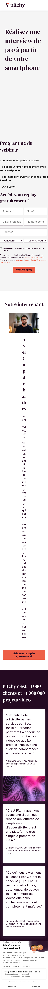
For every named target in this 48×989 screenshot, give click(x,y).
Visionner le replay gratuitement (24, 662)
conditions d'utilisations (34, 264)
